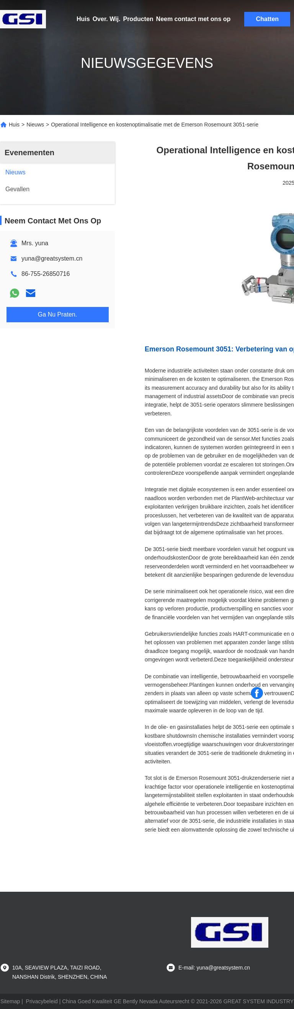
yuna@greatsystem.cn (51, 258)
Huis (83, 19)
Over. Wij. (107, 19)
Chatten (267, 19)
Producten (138, 19)
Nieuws (35, 124)
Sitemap (10, 1001)
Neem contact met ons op (193, 19)
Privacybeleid (42, 1001)
